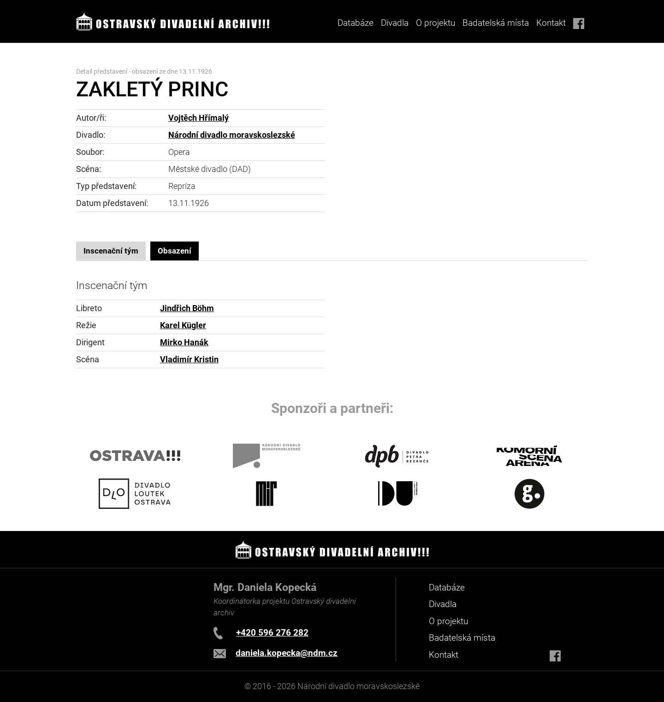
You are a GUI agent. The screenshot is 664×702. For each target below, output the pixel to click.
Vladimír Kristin (189, 359)
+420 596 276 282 (272, 632)
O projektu (435, 23)
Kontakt (551, 23)
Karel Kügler (183, 325)
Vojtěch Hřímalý (198, 118)
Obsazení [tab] (174, 250)
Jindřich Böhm (187, 308)
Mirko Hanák (184, 342)
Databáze (356, 23)
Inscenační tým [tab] (110, 250)
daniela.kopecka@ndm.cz (287, 653)
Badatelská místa (495, 23)
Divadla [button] (395, 23)
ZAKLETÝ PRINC (152, 89)
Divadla (442, 604)
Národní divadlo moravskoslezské (231, 135)
